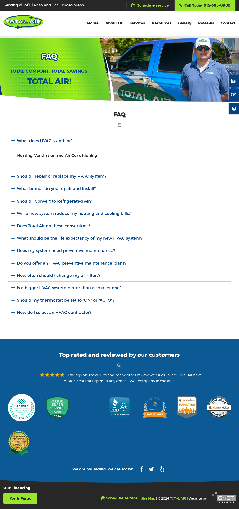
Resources (161, 23)
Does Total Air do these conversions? (53, 225)
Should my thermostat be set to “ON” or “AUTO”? (65, 300)
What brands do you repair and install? (56, 188)
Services (137, 23)
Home (93, 23)
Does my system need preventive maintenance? (66, 250)
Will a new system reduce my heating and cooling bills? (74, 213)
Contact (228, 23)
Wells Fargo (20, 498)
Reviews (206, 23)
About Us (114, 23)
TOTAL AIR (178, 498)
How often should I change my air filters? (58, 275)
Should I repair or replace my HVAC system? (61, 176)
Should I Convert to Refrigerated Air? (54, 201)
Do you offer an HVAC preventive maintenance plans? (71, 263)
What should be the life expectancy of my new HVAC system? (79, 238)
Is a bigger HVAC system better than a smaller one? (69, 287)
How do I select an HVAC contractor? (54, 312)
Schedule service (150, 5)
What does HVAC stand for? (45, 140)
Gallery (184, 23)
